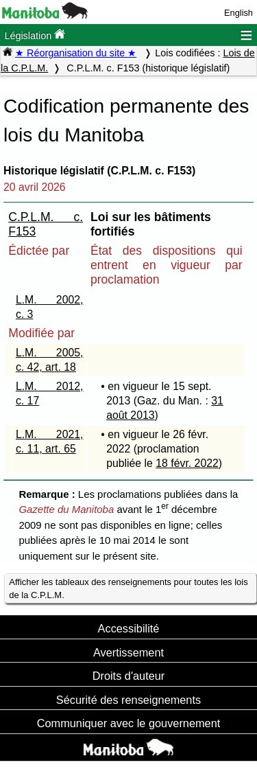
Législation (34, 34)
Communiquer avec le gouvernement (128, 723)
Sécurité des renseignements (128, 700)
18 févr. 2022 (187, 463)
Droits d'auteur (129, 676)
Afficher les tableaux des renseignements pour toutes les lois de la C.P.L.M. (128, 588)
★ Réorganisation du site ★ (75, 52)
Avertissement (128, 652)
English (238, 13)
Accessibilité (129, 628)
